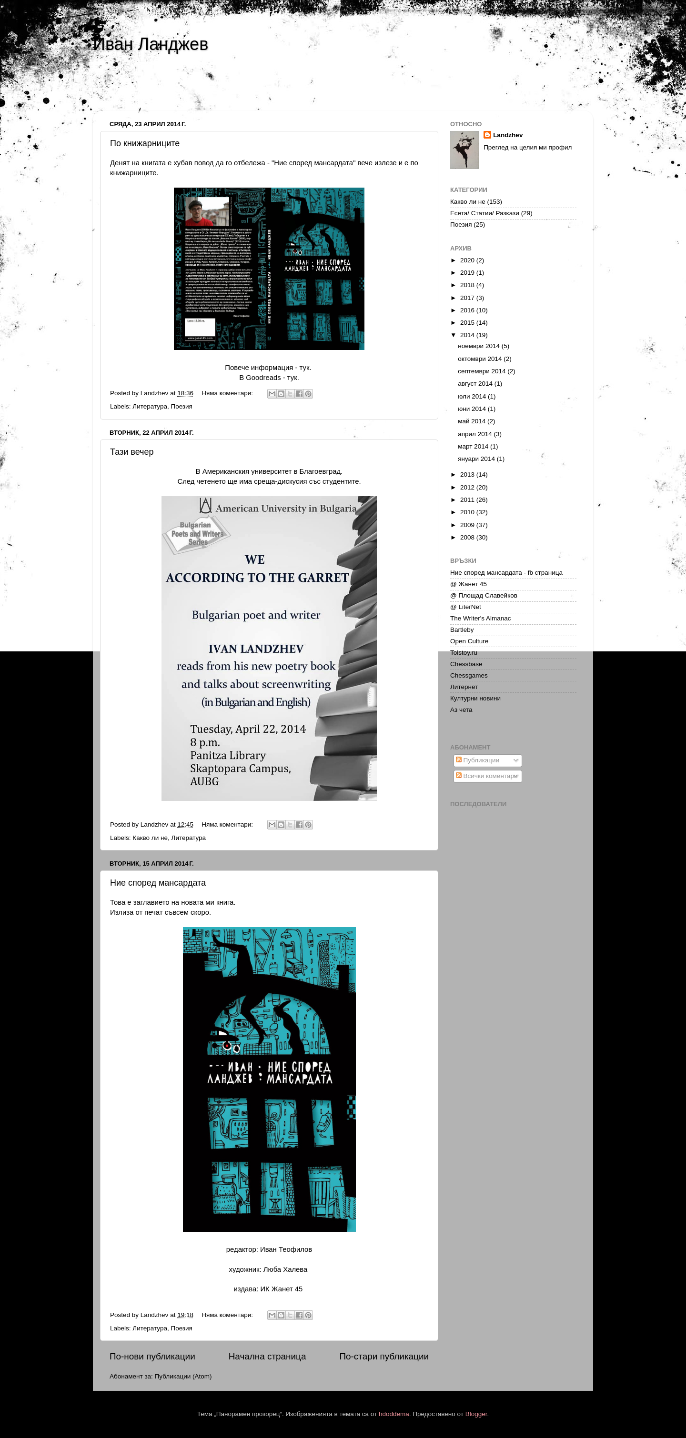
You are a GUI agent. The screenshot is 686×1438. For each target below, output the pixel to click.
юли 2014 (473, 396)
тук (305, 367)
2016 (468, 310)
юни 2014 (473, 408)
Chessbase (466, 664)
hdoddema (394, 1414)
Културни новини (475, 698)
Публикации (477, 760)
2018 (468, 285)
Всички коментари (487, 775)
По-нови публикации (152, 1356)
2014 (468, 335)
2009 (468, 525)
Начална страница (267, 1356)
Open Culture (469, 641)
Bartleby (462, 629)
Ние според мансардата (158, 883)
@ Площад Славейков (483, 595)
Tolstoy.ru (463, 652)
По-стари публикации (384, 1356)
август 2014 (476, 383)
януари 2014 (477, 458)
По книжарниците (145, 143)
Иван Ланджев (150, 44)
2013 (468, 474)
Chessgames (469, 675)
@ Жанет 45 (468, 584)
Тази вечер (131, 452)
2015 (468, 322)
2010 (468, 512)
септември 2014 (482, 371)
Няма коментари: (228, 393)
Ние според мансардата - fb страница (506, 572)
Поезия (181, 406)
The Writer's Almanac (480, 618)
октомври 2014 (481, 358)
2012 (468, 487)
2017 (468, 297)
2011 (468, 499)
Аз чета (461, 709)
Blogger (476, 1414)
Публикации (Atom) (183, 1376)
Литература (149, 406)
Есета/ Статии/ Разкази (484, 213)
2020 (468, 260)
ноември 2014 (480, 346)
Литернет (464, 686)
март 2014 (474, 446)
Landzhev (508, 135)
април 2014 (476, 434)
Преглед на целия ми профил (528, 147)
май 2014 (472, 421)
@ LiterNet (465, 606)
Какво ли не (150, 837)
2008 (468, 537)
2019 (468, 272)
